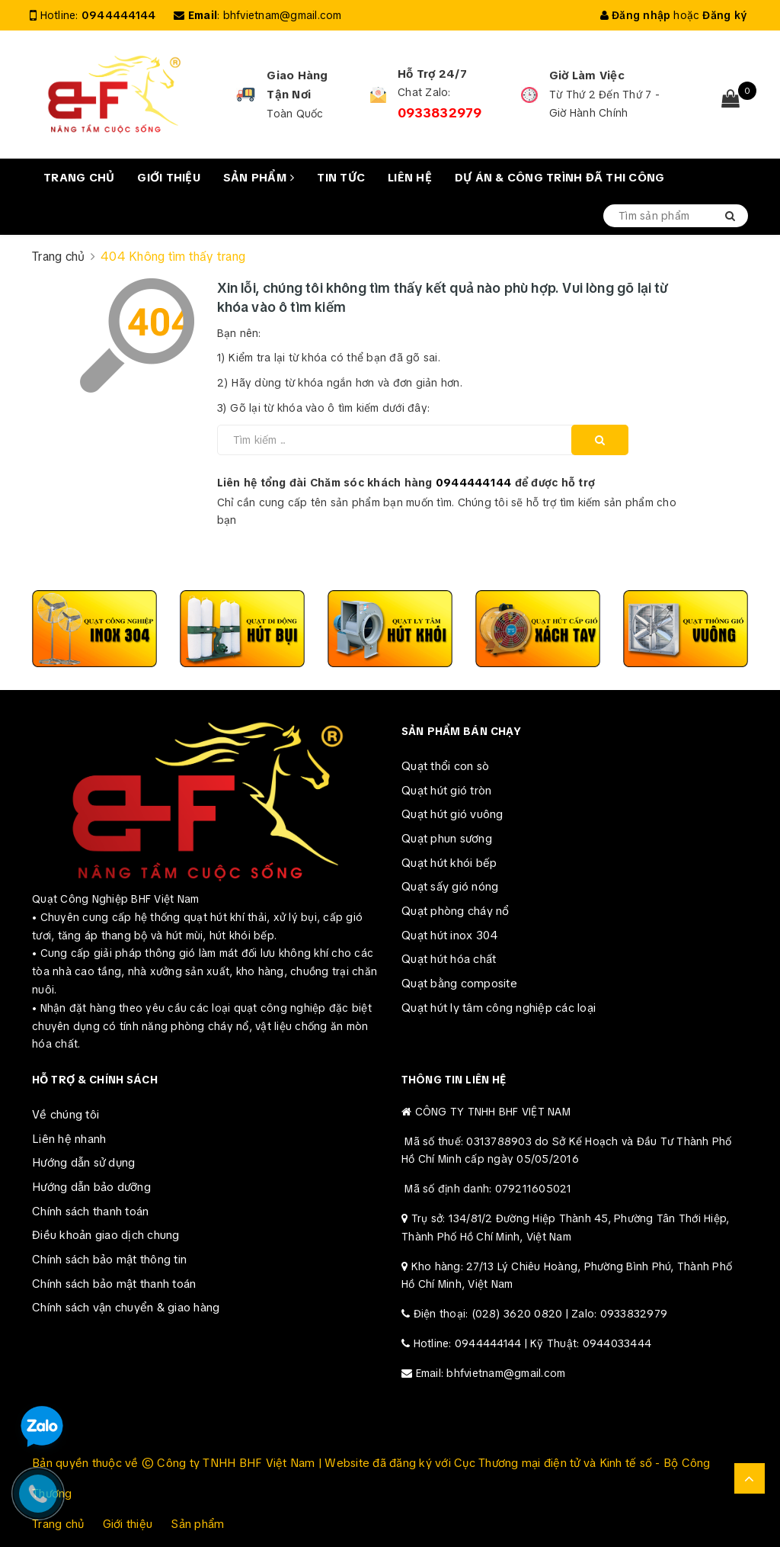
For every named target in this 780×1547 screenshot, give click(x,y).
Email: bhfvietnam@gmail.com (491, 1373)
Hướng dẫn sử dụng (83, 1162)
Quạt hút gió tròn (446, 790)
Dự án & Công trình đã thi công (560, 177)
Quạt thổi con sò (445, 766)
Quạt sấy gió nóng (449, 886)
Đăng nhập (635, 15)
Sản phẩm (259, 177)
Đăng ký (724, 15)
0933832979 (440, 112)
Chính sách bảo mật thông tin (109, 1259)
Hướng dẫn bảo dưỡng (91, 1187)
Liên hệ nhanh (69, 1139)
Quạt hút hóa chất (448, 959)
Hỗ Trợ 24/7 (432, 74)
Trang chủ (78, 177)
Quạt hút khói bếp (449, 863)
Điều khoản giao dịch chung (106, 1235)
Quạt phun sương (446, 838)
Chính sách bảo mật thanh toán (114, 1284)
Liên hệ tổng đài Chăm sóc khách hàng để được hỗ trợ (406, 482)
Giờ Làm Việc (587, 75)
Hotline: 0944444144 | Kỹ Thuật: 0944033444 (533, 1343)
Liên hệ (410, 177)
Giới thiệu (168, 177)
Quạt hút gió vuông (452, 814)
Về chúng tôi (65, 1114)
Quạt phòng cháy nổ (455, 911)
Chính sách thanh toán (90, 1211)
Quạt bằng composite (459, 983)
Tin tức (341, 177)
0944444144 (119, 15)
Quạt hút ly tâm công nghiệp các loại (498, 1008)
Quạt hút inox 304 (449, 935)
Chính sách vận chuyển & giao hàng (125, 1307)
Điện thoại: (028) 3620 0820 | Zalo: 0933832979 (541, 1314)
